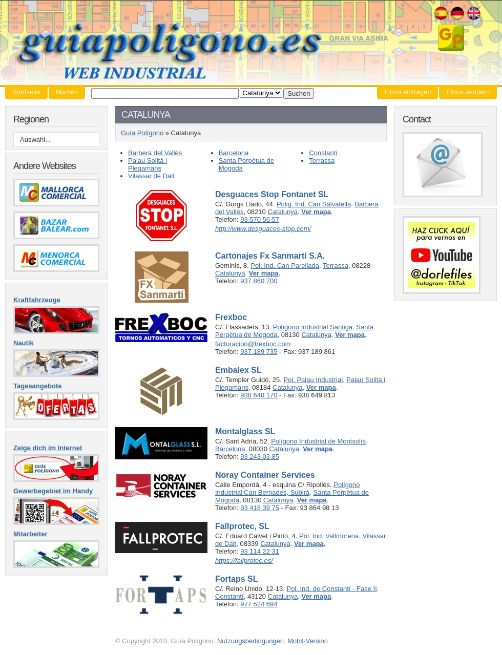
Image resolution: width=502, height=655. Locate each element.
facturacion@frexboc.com (253, 344)
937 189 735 (258, 351)
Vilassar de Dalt (151, 176)
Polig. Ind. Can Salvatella (314, 204)
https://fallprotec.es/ (244, 560)
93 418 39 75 (259, 508)
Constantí (323, 153)
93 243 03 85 (259, 456)
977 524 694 (258, 604)
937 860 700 (258, 281)
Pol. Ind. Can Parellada (284, 265)
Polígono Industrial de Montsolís (318, 441)
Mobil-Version (307, 641)
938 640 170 (258, 395)
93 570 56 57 (259, 219)
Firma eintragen (407, 92)
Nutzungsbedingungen (250, 641)
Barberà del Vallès (155, 153)
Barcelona (234, 153)
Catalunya (282, 212)
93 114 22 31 (259, 551)
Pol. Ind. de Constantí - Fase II (331, 589)
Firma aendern (468, 92)
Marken (67, 92)
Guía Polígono (251, 43)
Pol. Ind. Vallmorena (329, 536)
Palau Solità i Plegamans (147, 164)
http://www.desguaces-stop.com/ (263, 229)
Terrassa (321, 160)
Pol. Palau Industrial (313, 380)
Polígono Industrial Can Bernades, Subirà (287, 488)
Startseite (26, 92)
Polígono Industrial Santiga (312, 327)
